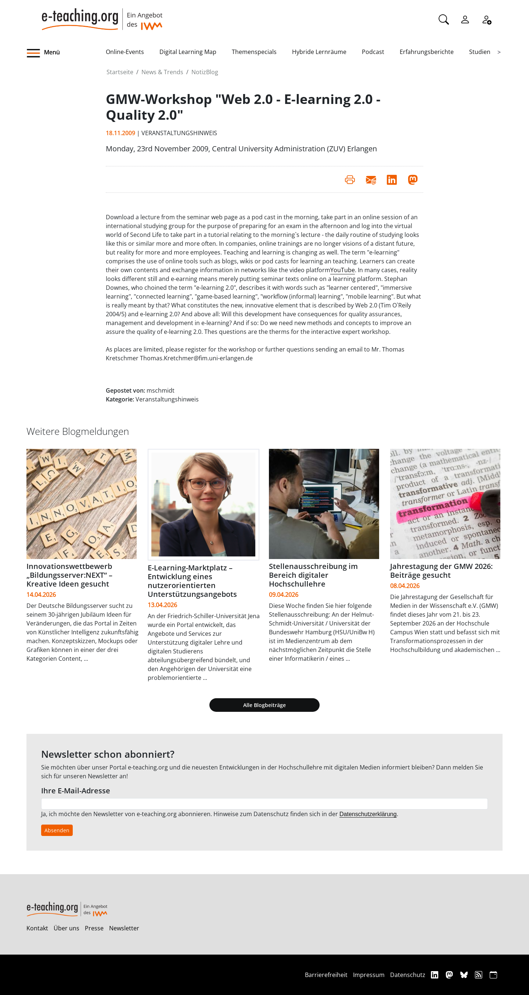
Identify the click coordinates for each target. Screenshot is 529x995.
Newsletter (124, 928)
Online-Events (125, 52)
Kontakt (37, 928)
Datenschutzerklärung (368, 814)
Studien (479, 52)
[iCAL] (493, 975)
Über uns (66, 928)
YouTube (342, 270)
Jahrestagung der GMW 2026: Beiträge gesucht (441, 570)
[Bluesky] (464, 975)
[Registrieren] (486, 19)
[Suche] (444, 19)
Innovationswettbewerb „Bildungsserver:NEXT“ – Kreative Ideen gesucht (69, 575)
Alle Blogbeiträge (264, 705)
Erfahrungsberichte (427, 52)
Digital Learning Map (187, 52)
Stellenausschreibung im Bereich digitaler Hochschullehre (313, 575)
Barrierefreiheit (326, 975)
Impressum (369, 975)
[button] (66, 53)
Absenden (56, 830)
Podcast (373, 52)
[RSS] (479, 975)
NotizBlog (204, 72)
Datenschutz (407, 975)
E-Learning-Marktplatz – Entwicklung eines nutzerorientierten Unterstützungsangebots (192, 581)
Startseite (120, 72)
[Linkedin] (435, 975)
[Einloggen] (465, 19)
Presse (94, 928)
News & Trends (162, 72)
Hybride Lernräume (319, 52)
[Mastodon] (450, 975)
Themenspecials (254, 52)
